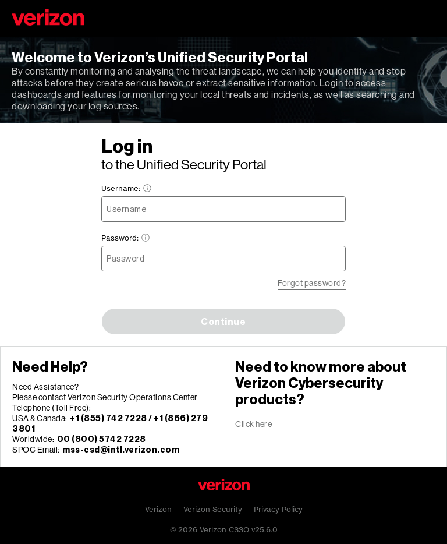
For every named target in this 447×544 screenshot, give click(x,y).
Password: (125, 238)
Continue (223, 321)
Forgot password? (312, 283)
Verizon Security (212, 509)
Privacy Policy (278, 509)
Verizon (158, 509)
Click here (253, 424)
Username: (126, 188)
